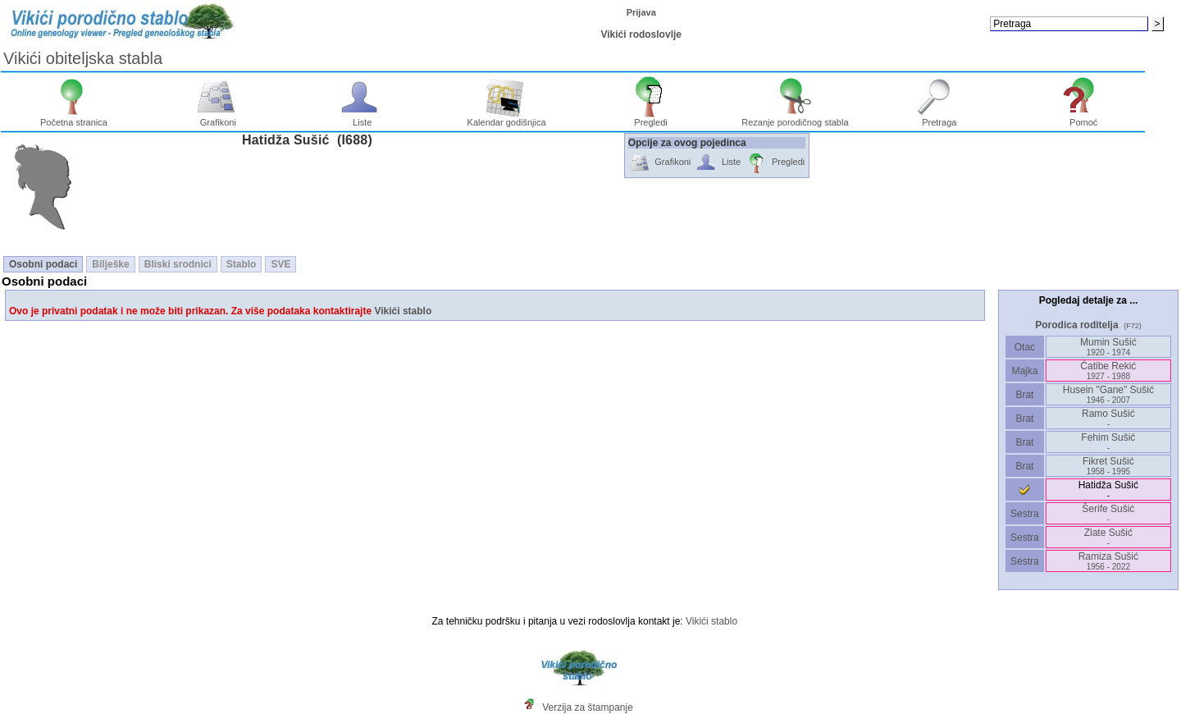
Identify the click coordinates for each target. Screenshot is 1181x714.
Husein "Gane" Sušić (1108, 394)
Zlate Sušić (1108, 537)
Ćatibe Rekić (1108, 370)
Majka (1025, 371)
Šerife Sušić (1108, 513)
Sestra (1024, 513)
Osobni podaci (43, 264)
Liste (362, 118)
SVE (280, 264)
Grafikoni (218, 118)
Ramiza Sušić (1108, 561)
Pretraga (939, 118)
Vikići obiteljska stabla (82, 58)
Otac (1024, 347)
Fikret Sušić (1108, 465)
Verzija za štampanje (587, 707)
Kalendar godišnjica (506, 118)
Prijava (641, 12)
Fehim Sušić (1108, 442)
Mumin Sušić (1108, 346)
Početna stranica (73, 118)
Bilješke (110, 264)
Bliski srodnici (178, 264)
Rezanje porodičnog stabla (794, 118)
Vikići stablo (402, 311)
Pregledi (650, 118)
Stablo (241, 264)
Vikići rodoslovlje (640, 34)
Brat (1024, 394)
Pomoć (1083, 118)
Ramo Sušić (1108, 418)
